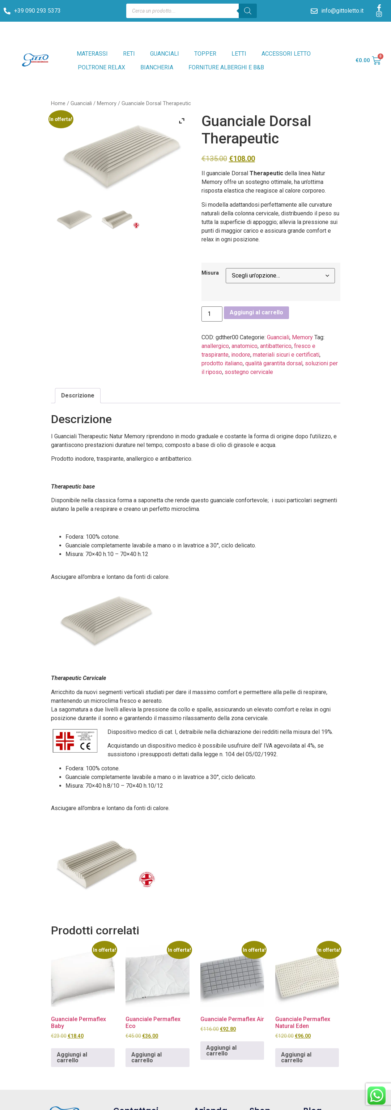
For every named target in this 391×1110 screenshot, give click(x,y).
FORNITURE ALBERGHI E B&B (226, 67)
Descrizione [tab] (77, 395)
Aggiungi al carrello (256, 312)
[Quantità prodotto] (211, 314)
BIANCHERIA (156, 67)
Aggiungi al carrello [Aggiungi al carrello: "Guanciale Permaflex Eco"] (146, 1057)
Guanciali (81, 103)
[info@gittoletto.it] (314, 11)
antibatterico (276, 346)
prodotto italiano (222, 363)
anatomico (244, 346)
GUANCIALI (164, 53)
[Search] (248, 11)
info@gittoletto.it (342, 10)
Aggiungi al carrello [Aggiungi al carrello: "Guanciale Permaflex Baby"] (72, 1057)
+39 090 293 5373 (37, 10)
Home (58, 103)
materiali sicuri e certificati (286, 354)
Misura (210, 273)
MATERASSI (92, 53)
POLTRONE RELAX (101, 67)
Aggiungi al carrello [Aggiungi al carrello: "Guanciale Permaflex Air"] (221, 1050)
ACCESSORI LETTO (286, 53)
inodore (240, 354)
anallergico (215, 346)
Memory (106, 103)
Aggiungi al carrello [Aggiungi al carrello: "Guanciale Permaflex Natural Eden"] (296, 1057)
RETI (129, 53)
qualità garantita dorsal (273, 363)
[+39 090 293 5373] (7, 11)
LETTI (238, 53)
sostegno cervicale (249, 372)
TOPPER (205, 53)
